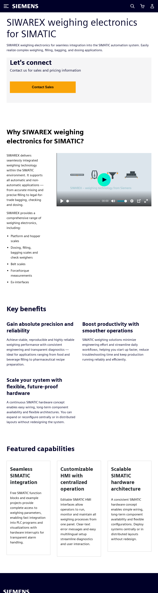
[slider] (83, 201)
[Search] (132, 6)
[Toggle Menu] (6, 6)
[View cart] (142, 6)
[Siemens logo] (25, 6)
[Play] (62, 201)
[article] (28, 508)
